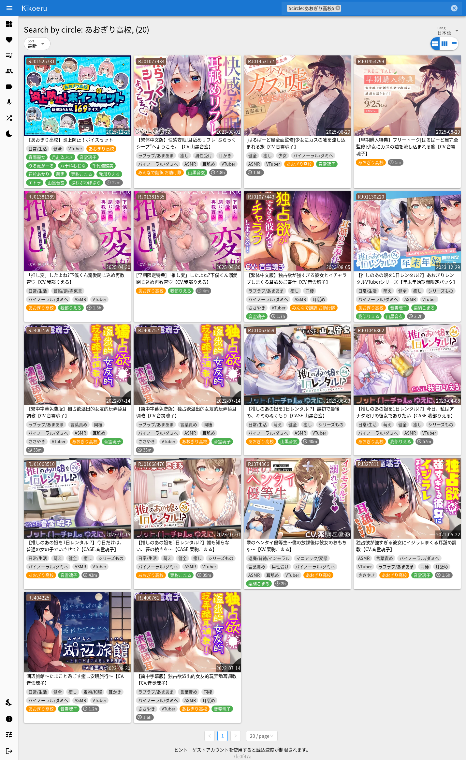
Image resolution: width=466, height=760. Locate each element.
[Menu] (9, 8)
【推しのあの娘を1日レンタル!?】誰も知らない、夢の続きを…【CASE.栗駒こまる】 (182, 545)
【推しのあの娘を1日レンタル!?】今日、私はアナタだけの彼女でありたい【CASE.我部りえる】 (405, 412)
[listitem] (9, 24)
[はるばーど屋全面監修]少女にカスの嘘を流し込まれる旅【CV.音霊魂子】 (295, 143)
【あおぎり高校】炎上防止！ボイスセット (69, 139)
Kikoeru (34, 8)
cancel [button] (338, 8)
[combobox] (395, 8)
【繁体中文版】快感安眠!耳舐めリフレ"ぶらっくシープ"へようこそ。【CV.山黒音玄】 (186, 143)
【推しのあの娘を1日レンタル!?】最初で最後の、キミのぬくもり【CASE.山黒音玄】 (293, 412)
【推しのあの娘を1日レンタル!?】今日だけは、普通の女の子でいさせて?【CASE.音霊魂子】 (75, 545)
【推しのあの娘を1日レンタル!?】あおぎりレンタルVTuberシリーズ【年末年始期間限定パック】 (407, 278)
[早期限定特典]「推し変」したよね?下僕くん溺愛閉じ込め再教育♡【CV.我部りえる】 (187, 278)
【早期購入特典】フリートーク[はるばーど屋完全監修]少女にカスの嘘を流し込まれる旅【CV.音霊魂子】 (407, 146)
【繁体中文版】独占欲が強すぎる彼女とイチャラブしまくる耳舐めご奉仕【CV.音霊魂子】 (296, 278)
